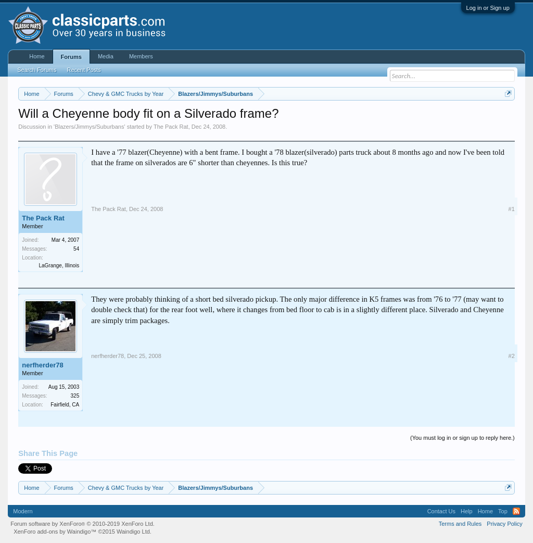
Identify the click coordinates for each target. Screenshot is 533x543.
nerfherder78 (42, 365)
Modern (22, 511)
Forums (71, 57)
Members (141, 56)
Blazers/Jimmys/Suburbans (89, 127)
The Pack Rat (171, 127)
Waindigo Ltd (133, 531)
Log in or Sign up (488, 8)
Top (502, 511)
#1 (512, 209)
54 (76, 249)
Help (467, 511)
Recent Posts (83, 70)
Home (36, 56)
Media (105, 56)
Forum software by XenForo (82, 524)
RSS (516, 511)
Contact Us (441, 511)
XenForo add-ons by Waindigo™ (55, 531)
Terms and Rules (460, 524)
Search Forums (36, 70)
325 (75, 396)
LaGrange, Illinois (59, 265)
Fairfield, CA (64, 405)
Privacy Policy (504, 524)
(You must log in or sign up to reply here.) (462, 438)
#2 (512, 356)
